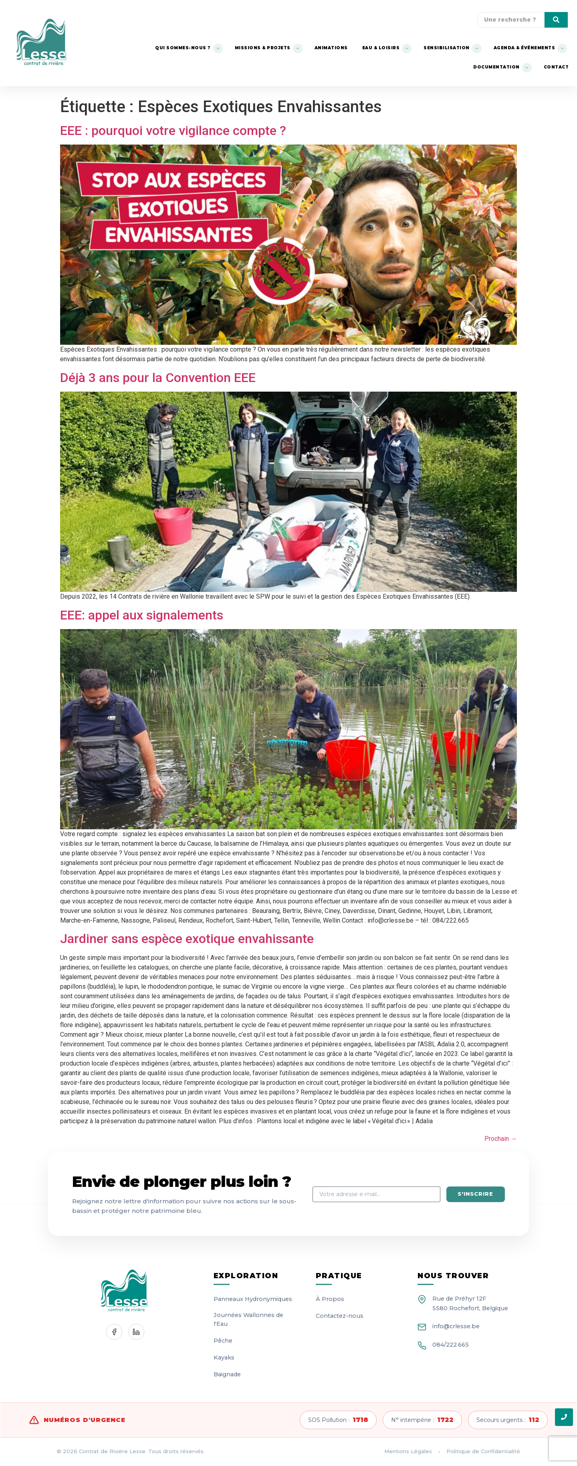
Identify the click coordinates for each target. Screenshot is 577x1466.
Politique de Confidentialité (483, 1451)
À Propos (330, 1299)
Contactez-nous (339, 1315)
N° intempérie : (422, 1420)
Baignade (227, 1374)
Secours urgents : (507, 1420)
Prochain (500, 1138)
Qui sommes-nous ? (183, 47)
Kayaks (224, 1357)
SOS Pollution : (338, 1420)
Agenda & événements (524, 47)
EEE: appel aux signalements (141, 615)
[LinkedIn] (136, 1332)
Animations (331, 47)
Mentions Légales (408, 1451)
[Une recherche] (511, 20)
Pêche (223, 1340)
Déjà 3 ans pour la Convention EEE (158, 377)
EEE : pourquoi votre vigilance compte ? (173, 130)
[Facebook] (114, 1332)
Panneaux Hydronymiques (253, 1299)
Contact (556, 67)
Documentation (496, 67)
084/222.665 (450, 1344)
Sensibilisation (447, 47)
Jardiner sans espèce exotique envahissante (187, 938)
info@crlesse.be (456, 1326)
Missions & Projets (263, 47)
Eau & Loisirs (381, 47)
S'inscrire (475, 1193)
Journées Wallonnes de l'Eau (248, 1319)
